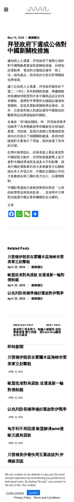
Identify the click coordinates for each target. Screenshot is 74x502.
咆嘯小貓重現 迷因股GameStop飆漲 (49, 329)
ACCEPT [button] (33, 492)
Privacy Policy (22, 497)
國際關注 (34, 37)
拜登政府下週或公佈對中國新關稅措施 (37, 47)
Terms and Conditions (46, 497)
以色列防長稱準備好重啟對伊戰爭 (37, 409)
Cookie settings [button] (15, 493)
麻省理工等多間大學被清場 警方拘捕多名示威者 (25, 330)
